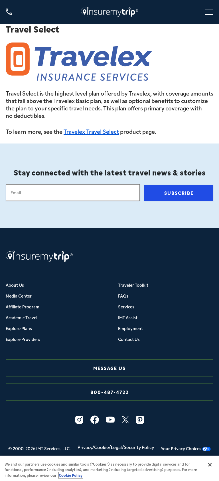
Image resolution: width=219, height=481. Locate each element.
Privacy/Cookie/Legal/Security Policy (116, 447)
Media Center (19, 296)
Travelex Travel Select (91, 131)
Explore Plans (19, 328)
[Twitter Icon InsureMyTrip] (125, 419)
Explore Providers (23, 339)
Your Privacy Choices (186, 448)
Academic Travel (21, 317)
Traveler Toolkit (133, 285)
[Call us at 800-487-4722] (9, 12)
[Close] (210, 467)
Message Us (109, 368)
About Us (15, 285)
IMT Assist (127, 317)
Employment (130, 328)
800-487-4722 (109, 392)
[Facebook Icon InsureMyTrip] (94, 419)
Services (126, 307)
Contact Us (129, 339)
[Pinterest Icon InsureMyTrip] (140, 420)
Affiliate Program (22, 307)
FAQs (123, 296)
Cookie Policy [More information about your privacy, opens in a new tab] (70, 477)
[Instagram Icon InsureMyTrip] (79, 420)
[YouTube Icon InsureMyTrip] (110, 420)
